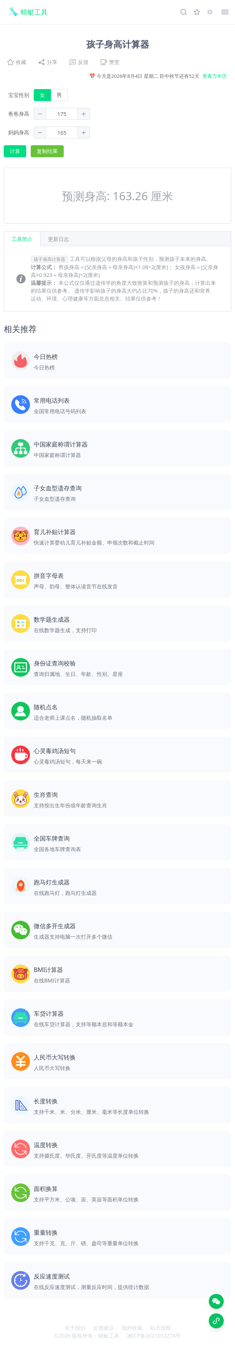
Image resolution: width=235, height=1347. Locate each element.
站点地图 (160, 1327)
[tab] (58, 238)
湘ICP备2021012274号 (154, 1335)
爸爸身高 (18, 113)
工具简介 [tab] (22, 239)
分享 (47, 62)
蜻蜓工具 (108, 1335)
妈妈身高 (18, 132)
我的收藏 (131, 1327)
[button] (40, 113)
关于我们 (74, 1327)
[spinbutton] (61, 113)
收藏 (16, 62)
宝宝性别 (18, 94)
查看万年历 (214, 76)
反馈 (78, 62)
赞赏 (110, 62)
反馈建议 (103, 1327)
